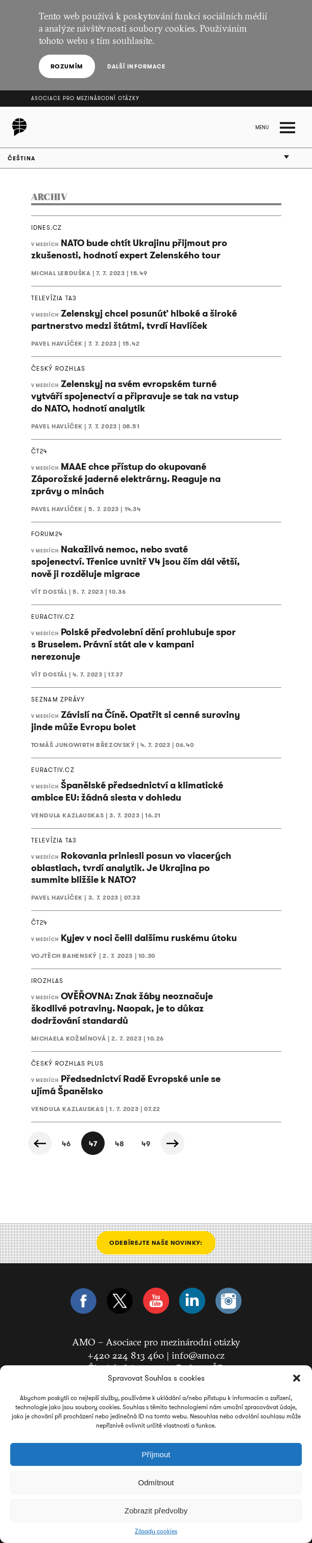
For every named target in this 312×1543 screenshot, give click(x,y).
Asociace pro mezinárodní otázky (85, 98)
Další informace (136, 66)
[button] (297, 1378)
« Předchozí (40, 1143)
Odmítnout (156, 1482)
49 (145, 1144)
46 (66, 1144)
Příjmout (156, 1454)
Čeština (21, 158)
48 (119, 1144)
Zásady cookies (156, 1531)
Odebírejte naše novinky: (155, 1242)
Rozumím (67, 66)
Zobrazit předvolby (156, 1510)
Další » (172, 1143)
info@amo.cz (198, 1355)
